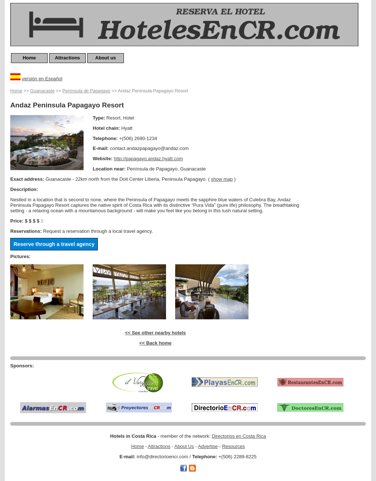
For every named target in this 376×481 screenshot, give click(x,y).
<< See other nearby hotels (155, 332)
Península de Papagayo (86, 90)
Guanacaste (42, 90)
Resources (233, 446)
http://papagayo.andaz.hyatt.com (148, 158)
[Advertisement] (336, 197)
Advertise (208, 446)
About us (105, 57)
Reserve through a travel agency (54, 244)
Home (29, 57)
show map (222, 179)
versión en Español (42, 78)
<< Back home (155, 343)
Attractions (67, 57)
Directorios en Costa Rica (239, 436)
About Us (184, 446)
